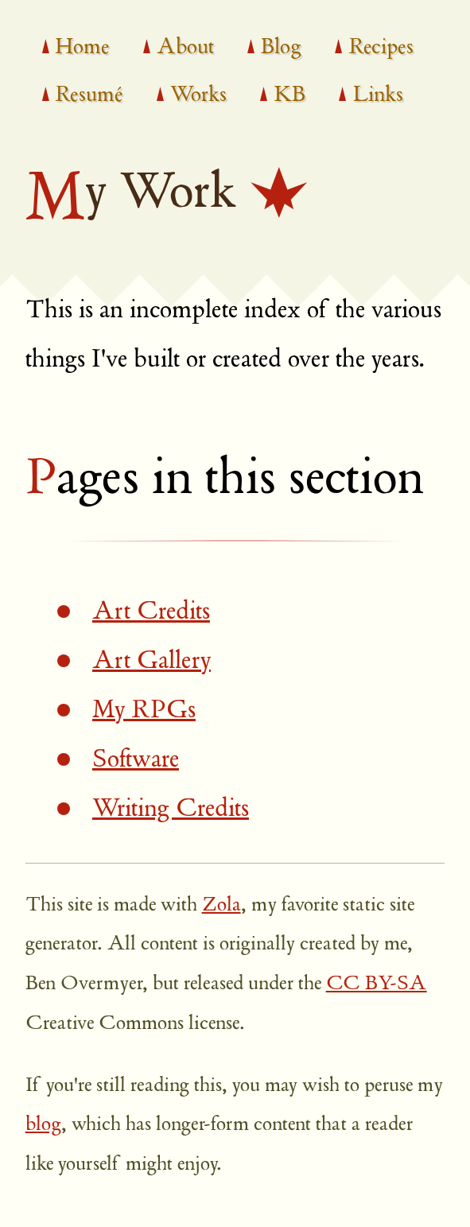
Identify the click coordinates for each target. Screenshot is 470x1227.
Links (377, 96)
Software (135, 761)
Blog (281, 48)
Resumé (88, 96)
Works (198, 96)
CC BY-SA (376, 984)
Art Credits (151, 613)
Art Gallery (151, 662)
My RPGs (144, 711)
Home (82, 48)
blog (43, 1125)
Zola (221, 905)
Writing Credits (170, 810)
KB (289, 96)
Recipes (381, 48)
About (185, 48)
